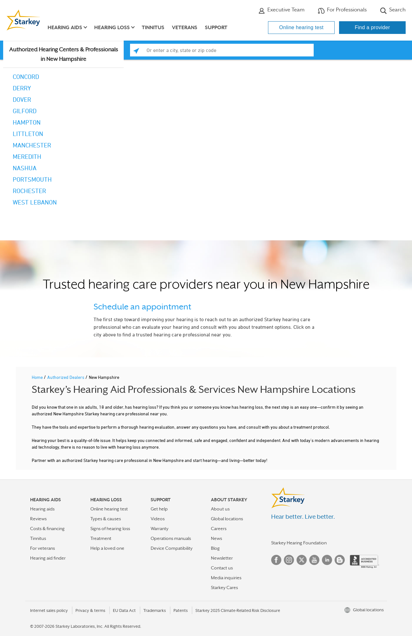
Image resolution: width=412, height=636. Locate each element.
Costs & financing (47, 528)
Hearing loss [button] (112, 27)
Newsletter (222, 558)
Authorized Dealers (66, 377)
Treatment (100, 538)
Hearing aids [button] (65, 27)
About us (220, 508)
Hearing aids (42, 508)
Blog (215, 548)
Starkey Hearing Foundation (299, 542)
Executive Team (281, 10)
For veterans (42, 548)
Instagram (289, 560)
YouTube (314, 560)
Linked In (327, 560)
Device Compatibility (172, 548)
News (216, 538)
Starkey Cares (224, 587)
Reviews (38, 518)
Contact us (222, 567)
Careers (218, 528)
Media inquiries (226, 577)
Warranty (159, 528)
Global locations (227, 518)
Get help (159, 508)
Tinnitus (153, 27)
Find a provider (372, 27)
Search (393, 10)
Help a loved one (107, 548)
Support (216, 27)
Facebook (276, 560)
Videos (158, 518)
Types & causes (105, 518)
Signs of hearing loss (110, 528)
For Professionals (342, 10)
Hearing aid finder (48, 558)
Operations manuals (171, 538)
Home (38, 377)
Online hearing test (301, 27)
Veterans (184, 27)
